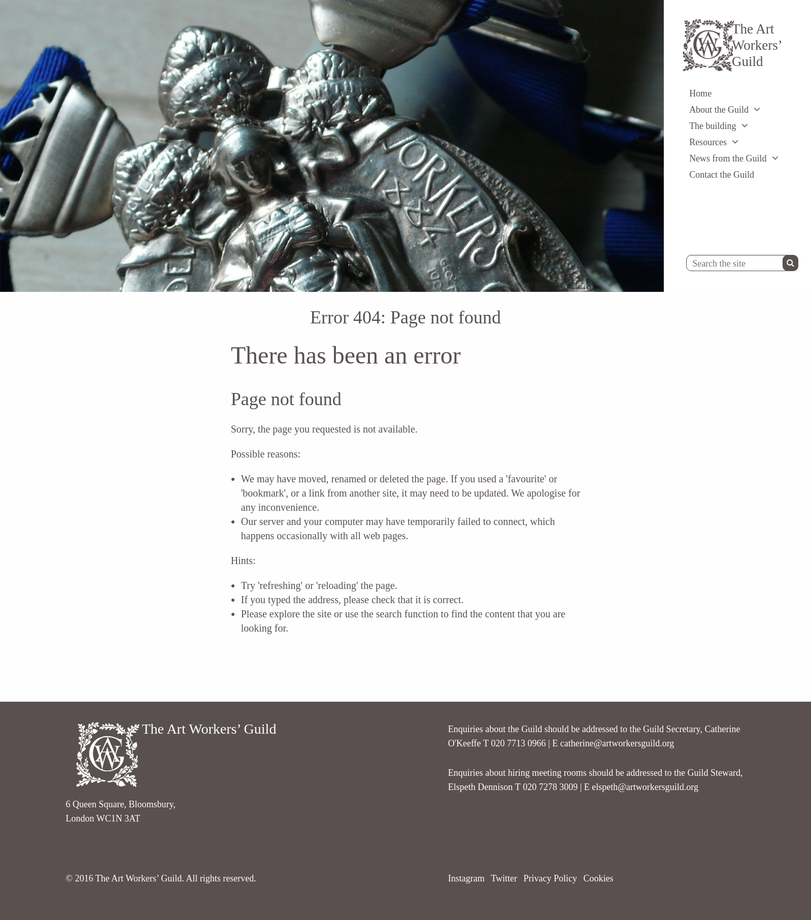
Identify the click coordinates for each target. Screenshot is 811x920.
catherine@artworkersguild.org (617, 743)
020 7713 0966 (518, 743)
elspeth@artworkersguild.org (645, 787)
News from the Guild (727, 158)
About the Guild (719, 110)
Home (700, 93)
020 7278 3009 (550, 787)
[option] (332, 146)
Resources (708, 142)
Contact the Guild (721, 175)
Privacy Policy (550, 878)
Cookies (598, 878)
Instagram (466, 878)
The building (712, 126)
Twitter (504, 878)
